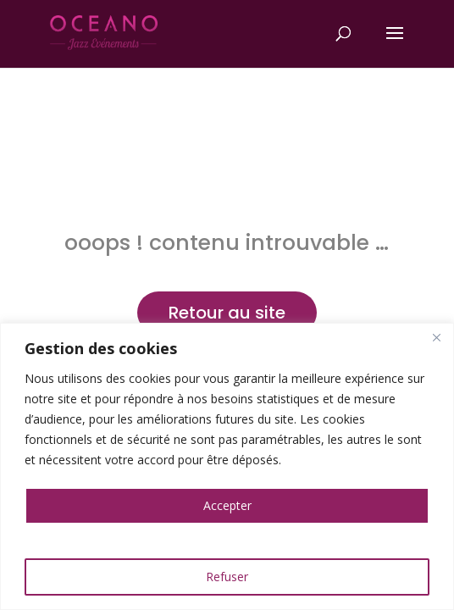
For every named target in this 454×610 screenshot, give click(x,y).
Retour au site (227, 312)
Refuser (227, 576)
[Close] (436, 337)
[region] (227, 466)
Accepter (227, 505)
